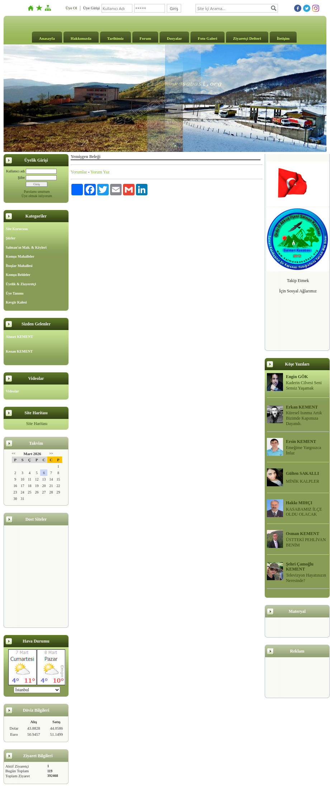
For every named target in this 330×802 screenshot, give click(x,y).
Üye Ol (71, 8)
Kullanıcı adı (15, 171)
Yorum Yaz (99, 172)
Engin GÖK (297, 376)
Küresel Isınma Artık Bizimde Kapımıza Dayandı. (304, 418)
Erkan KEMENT (302, 407)
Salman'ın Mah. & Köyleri (26, 247)
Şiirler (10, 238)
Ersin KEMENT (301, 441)
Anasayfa (47, 38)
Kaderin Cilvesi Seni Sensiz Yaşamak (304, 385)
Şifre (21, 178)
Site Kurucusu (17, 229)
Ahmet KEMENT (19, 337)
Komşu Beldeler (18, 275)
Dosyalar (174, 38)
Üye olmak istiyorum (37, 196)
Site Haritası (37, 423)
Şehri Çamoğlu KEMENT (300, 567)
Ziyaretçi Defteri (247, 38)
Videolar (12, 391)
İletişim (283, 38)
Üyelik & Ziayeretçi (21, 284)
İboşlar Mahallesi (19, 266)
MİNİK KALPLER (302, 481)
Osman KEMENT (302, 533)
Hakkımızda (81, 38)
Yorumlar (79, 172)
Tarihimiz (115, 38)
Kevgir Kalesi (16, 302)
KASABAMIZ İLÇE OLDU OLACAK (304, 512)
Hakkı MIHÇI (299, 502)
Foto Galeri (207, 38)
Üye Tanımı (14, 293)
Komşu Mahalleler (20, 256)
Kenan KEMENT (19, 351)
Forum (145, 38)
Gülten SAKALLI (302, 473)
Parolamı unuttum (37, 192)
